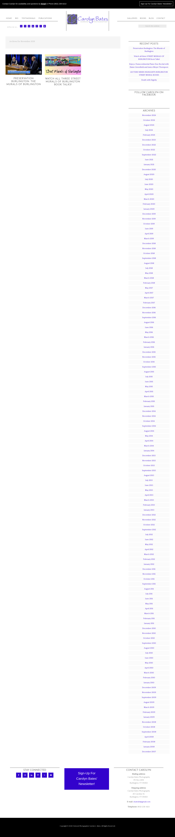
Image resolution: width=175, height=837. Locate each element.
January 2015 (149, 406)
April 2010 (149, 668)
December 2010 (149, 628)
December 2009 (149, 687)
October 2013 (149, 465)
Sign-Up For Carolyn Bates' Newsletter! (156, 4)
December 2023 (149, 140)
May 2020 (149, 189)
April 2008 (149, 737)
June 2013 (149, 485)
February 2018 (149, 283)
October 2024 (149, 120)
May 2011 (149, 604)
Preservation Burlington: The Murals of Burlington (23, 81)
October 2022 (149, 150)
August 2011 (149, 589)
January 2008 (149, 747)
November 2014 (149, 416)
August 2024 (149, 125)
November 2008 (149, 722)
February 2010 (149, 678)
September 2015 (149, 367)
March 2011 (149, 613)
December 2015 (149, 352)
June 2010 (149, 658)
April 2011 (149, 609)
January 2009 (149, 717)
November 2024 (149, 115)
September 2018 (149, 258)
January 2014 (149, 451)
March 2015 (149, 396)
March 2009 (149, 707)
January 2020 (149, 209)
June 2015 (149, 382)
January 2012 (149, 564)
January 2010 (149, 683)
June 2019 (149, 229)
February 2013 (149, 505)
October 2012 (149, 525)
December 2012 (149, 515)
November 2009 (149, 692)
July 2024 (149, 130)
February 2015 (149, 401)
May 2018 (149, 273)
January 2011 (149, 623)
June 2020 (149, 184)
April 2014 (149, 441)
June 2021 (149, 160)
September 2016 (149, 317)
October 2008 (149, 727)
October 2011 (149, 579)
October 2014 (149, 421)
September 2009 (149, 697)
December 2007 (149, 752)
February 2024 (149, 135)
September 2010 (149, 643)
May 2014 (149, 436)
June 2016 (149, 327)
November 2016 (149, 313)
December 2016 (149, 308)
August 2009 (149, 702)
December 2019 (149, 214)
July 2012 (149, 534)
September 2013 (149, 470)
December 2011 (149, 569)
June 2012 (149, 539)
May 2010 (149, 663)
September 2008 (149, 732)
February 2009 (149, 712)
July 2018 (149, 268)
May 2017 (149, 288)
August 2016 (149, 322)
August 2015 (149, 372)
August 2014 (149, 431)
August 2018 (149, 263)
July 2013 (149, 480)
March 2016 (149, 337)
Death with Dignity (149, 80)
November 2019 (149, 219)
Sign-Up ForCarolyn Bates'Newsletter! (86, 778)
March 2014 (149, 446)
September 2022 (149, 155)
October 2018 (149, 253)
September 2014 (149, 426)
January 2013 (149, 510)
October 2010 (149, 638)
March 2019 (149, 239)
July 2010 (149, 653)
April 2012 (149, 549)
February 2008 (149, 742)
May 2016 (149, 332)
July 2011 (148, 594)
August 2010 (149, 648)
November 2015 (149, 357)
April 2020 (149, 194)
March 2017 (149, 298)
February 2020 (149, 204)
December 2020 (149, 169)
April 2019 (149, 234)
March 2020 (149, 199)
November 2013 (149, 461)
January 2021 (149, 164)
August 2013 (149, 475)
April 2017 (149, 293)
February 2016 (149, 342)
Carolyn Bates (87, 19)
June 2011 (149, 599)
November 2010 (149, 633)
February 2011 (149, 618)
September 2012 (149, 530)
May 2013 (149, 490)
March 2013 (149, 500)
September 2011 (149, 584)
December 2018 (149, 243)
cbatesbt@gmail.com (141, 802)
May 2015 (149, 387)
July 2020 (149, 179)
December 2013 (149, 456)
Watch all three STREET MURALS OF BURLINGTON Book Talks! (63, 82)
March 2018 (149, 278)
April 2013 (149, 495)
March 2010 (149, 673)
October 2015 (149, 362)
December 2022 (149, 145)
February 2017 (149, 303)
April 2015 (149, 392)
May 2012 (149, 544)
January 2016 (149, 347)
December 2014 (149, 411)
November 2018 (149, 248)
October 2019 (149, 224)
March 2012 (149, 554)
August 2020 (149, 174)
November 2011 (149, 574)
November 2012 (149, 520)
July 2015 (149, 377)
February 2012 (149, 559)
